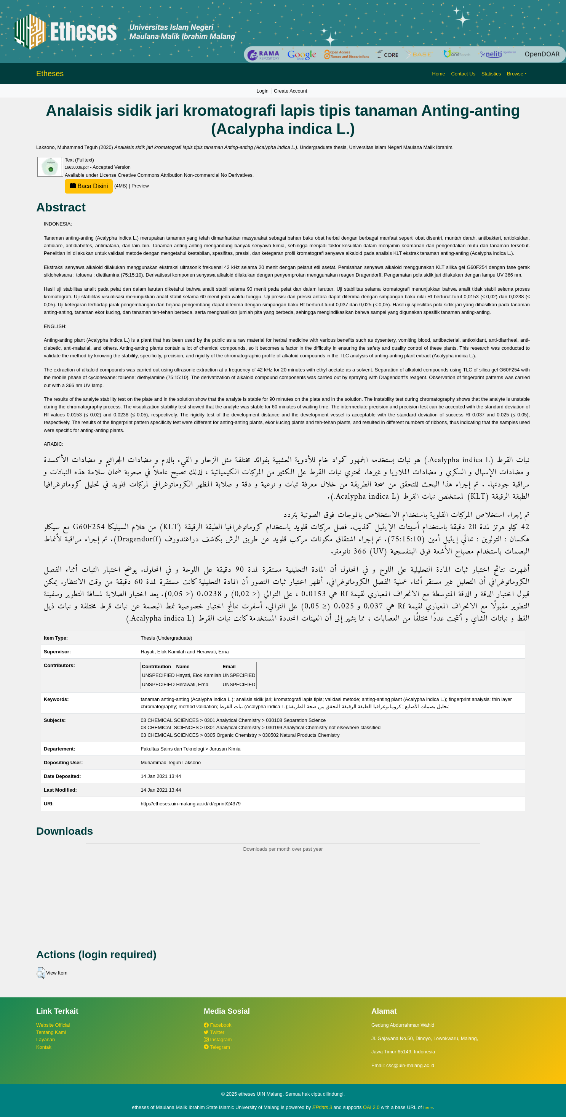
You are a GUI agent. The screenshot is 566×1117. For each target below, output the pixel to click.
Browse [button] (515, 74)
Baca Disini (89, 186)
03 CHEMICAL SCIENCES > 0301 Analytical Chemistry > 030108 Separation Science (233, 720)
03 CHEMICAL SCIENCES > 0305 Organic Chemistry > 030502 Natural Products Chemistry (240, 735)
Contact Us (463, 74)
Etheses (50, 73)
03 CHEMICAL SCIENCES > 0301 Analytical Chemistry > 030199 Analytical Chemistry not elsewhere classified (261, 727)
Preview (140, 186)
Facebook (218, 1025)
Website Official (53, 1025)
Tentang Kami (51, 1032)
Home (438, 74)
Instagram (218, 1039)
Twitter (214, 1032)
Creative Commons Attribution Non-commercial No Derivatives (185, 175)
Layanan (45, 1039)
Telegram (217, 1047)
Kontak (43, 1047)
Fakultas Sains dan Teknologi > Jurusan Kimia (190, 749)
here (428, 1107)
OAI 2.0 (371, 1107)
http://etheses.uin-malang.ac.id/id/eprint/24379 (191, 804)
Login (263, 91)
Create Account (290, 91)
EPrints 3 (322, 1107)
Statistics (491, 74)
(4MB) (97, 186)
